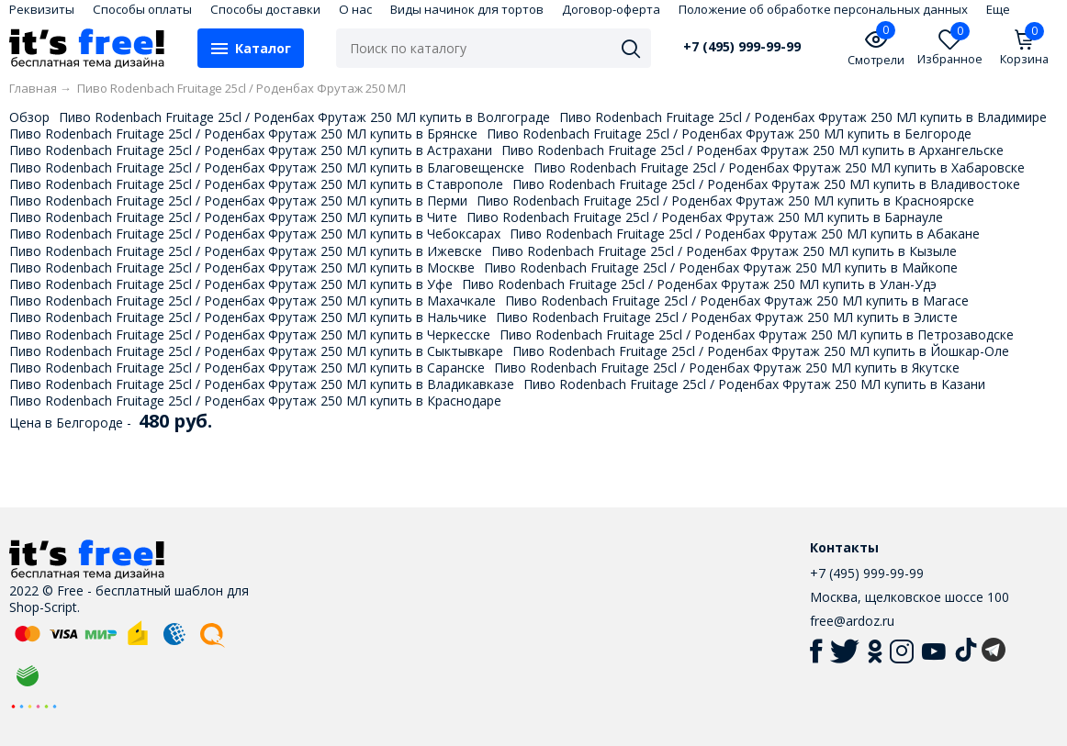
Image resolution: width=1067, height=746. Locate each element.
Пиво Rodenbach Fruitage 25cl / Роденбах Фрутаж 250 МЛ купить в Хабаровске (779, 167)
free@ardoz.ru (852, 620)
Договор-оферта (611, 9)
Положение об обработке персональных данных (823, 9)
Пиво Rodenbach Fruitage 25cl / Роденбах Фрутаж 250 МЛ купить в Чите (233, 217)
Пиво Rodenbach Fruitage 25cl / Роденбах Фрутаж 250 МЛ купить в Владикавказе (261, 384)
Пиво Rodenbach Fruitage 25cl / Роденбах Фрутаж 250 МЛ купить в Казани (754, 384)
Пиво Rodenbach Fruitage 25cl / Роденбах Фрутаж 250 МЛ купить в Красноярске (725, 200)
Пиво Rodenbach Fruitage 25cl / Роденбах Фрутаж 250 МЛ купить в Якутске (727, 367)
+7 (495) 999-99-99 (742, 47)
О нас (355, 9)
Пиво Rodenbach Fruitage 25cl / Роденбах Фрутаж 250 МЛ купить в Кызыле (724, 251)
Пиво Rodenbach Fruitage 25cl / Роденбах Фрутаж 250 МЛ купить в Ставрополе (256, 184)
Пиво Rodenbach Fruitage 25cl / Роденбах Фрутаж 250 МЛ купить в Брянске (243, 133)
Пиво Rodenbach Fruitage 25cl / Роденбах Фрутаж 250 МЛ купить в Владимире (803, 117)
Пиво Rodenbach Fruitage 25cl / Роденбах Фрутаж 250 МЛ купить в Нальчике (248, 317)
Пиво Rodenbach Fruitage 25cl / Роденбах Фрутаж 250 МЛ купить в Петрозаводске (757, 334)
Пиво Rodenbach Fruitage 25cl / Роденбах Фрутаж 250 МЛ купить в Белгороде (729, 133)
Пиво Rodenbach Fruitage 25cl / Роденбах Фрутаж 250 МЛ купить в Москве (242, 267)
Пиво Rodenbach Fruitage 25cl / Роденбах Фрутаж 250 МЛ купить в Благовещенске (266, 167)
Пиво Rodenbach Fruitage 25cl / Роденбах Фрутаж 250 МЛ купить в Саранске (247, 367)
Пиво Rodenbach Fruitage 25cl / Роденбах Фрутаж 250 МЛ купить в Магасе (737, 300)
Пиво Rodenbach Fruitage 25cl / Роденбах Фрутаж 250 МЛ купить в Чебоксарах (254, 233)
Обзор (29, 117)
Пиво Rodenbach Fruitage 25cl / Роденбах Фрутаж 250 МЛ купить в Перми (238, 200)
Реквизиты (41, 9)
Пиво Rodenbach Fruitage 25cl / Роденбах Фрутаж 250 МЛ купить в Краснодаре (255, 400)
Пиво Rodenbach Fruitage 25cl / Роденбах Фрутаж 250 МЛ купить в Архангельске (752, 150)
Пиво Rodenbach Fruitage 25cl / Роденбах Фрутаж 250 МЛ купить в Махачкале (252, 300)
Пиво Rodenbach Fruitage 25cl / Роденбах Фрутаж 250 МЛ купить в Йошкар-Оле (760, 351)
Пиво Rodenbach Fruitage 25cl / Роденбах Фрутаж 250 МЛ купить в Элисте (727, 317)
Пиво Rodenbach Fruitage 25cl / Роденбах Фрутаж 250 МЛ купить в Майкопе (721, 267)
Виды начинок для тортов (467, 9)
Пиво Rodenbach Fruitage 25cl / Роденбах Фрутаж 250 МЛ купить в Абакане (745, 233)
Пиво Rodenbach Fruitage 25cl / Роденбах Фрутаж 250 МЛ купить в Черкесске (249, 334)
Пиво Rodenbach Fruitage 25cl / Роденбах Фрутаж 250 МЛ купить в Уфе (231, 284)
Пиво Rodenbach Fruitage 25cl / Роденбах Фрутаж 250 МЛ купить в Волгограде (304, 117)
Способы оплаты (142, 9)
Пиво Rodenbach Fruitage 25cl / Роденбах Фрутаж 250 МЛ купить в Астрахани (250, 150)
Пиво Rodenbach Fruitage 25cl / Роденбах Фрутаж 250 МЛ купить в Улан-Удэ (699, 284)
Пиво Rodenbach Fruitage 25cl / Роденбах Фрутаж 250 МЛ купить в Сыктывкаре (256, 351)
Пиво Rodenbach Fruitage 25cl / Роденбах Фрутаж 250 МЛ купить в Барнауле (704, 217)
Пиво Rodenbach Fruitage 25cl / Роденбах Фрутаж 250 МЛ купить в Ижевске (245, 251)
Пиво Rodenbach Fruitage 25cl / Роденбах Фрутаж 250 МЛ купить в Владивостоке (766, 184)
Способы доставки (265, 9)
